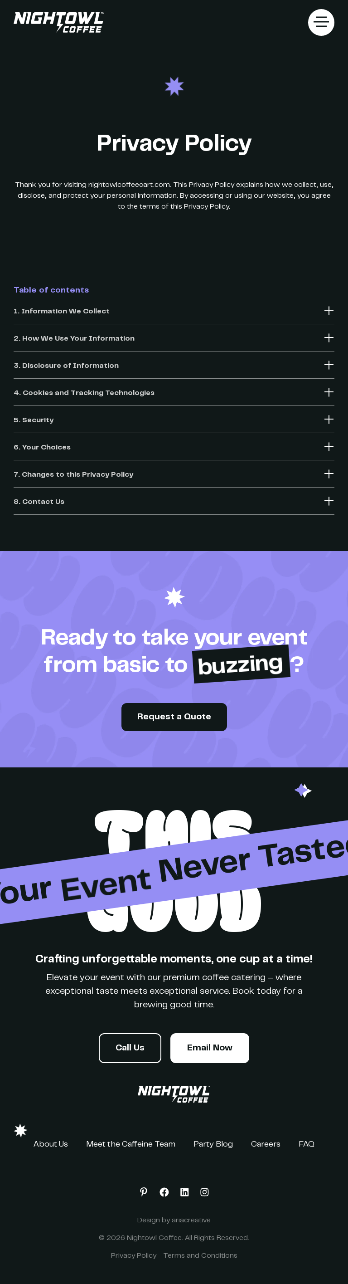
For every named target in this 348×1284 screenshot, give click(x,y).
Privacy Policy (133, 1256)
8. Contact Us (39, 502)
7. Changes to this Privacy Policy (73, 475)
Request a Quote (174, 717)
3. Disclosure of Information (66, 366)
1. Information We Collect (62, 311)
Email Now (209, 1048)
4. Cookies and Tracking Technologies (84, 393)
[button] (321, 22)
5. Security (33, 420)
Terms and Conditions (200, 1256)
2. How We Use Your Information (74, 339)
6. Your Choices (42, 447)
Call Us (130, 1048)
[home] (59, 22)
